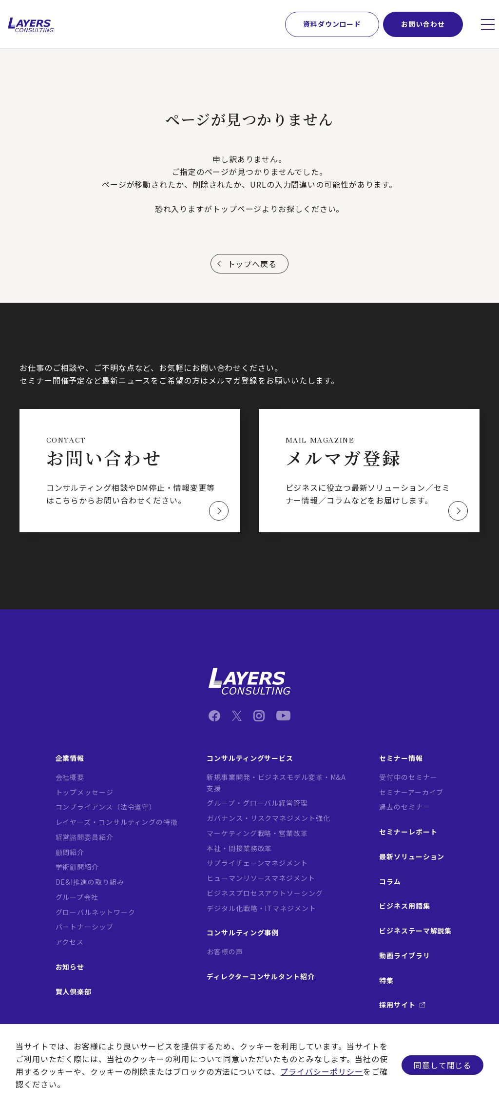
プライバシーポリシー (321, 1071)
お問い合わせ (422, 24)
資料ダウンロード (332, 24)
